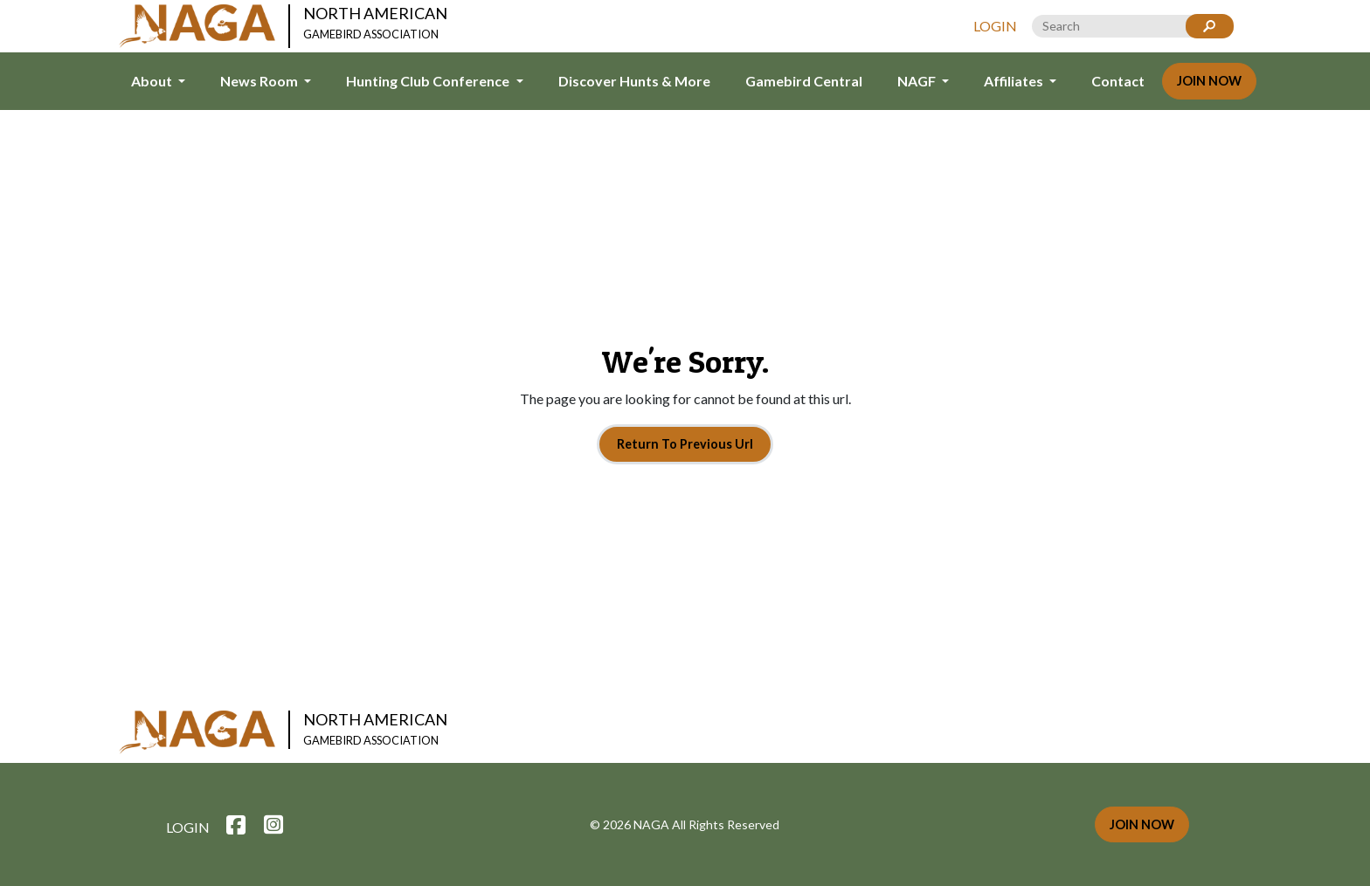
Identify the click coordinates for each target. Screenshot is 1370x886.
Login (995, 25)
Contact (1118, 80)
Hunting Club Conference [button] (429, 80)
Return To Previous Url (685, 443)
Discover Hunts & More (634, 80)
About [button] (153, 80)
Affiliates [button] (1015, 80)
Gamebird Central (803, 80)
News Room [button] (260, 80)
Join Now (1209, 80)
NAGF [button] (917, 80)
